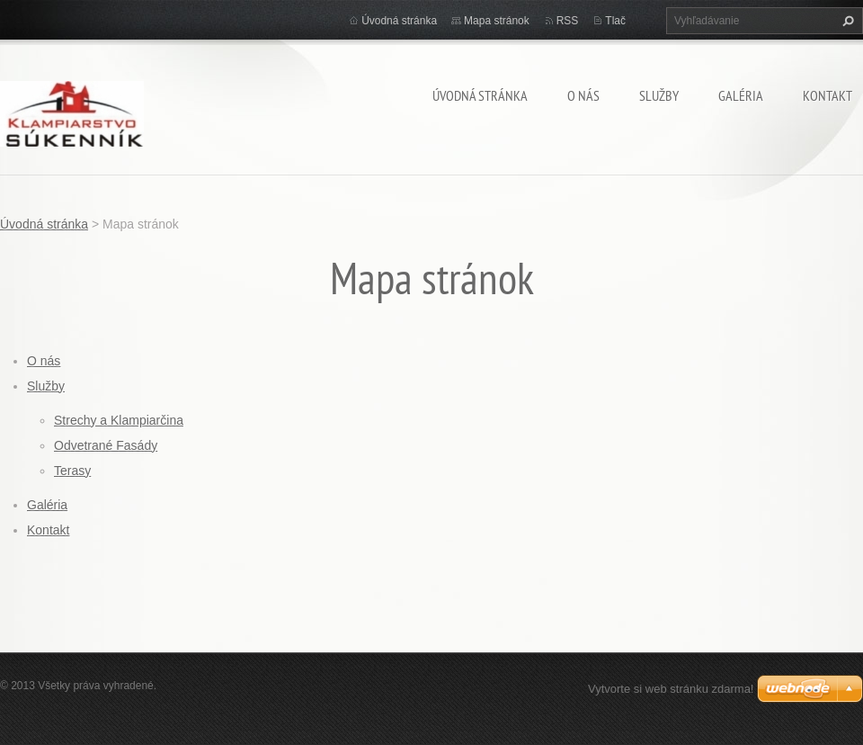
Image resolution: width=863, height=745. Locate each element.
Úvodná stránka (480, 95)
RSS (567, 20)
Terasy (72, 470)
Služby (659, 95)
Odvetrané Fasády (105, 445)
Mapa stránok (496, 20)
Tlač (615, 20)
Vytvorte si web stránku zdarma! (670, 689)
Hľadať (845, 20)
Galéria (740, 95)
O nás (583, 95)
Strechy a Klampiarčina (118, 420)
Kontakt (827, 95)
